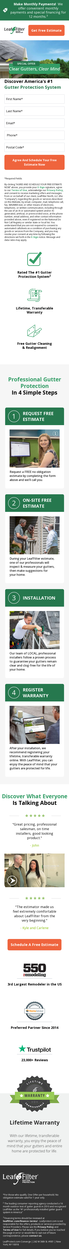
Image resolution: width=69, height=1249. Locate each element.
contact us (35, 1235)
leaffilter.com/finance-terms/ (20, 1221)
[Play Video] (34, 870)
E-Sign (41, 187)
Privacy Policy (55, 190)
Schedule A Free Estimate (34, 944)
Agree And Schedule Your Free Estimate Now (35, 162)
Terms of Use (19, 190)
